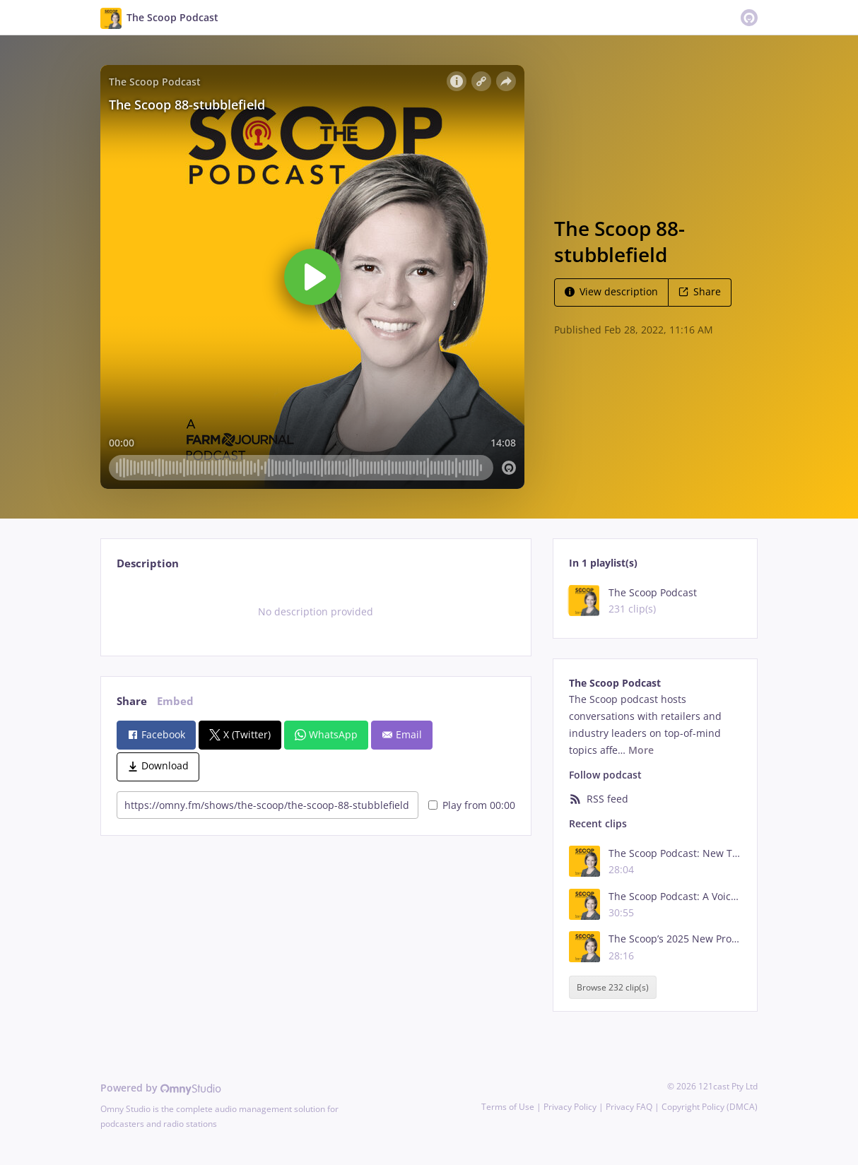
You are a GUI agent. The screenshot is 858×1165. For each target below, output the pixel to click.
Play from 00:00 (471, 805)
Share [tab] (132, 701)
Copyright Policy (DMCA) (710, 1107)
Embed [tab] (175, 701)
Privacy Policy (570, 1107)
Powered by (160, 1087)
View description (611, 291)
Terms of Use (507, 1107)
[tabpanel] (316, 612)
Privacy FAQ (629, 1107)
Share (699, 291)
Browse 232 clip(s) (613, 987)
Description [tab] (148, 563)
